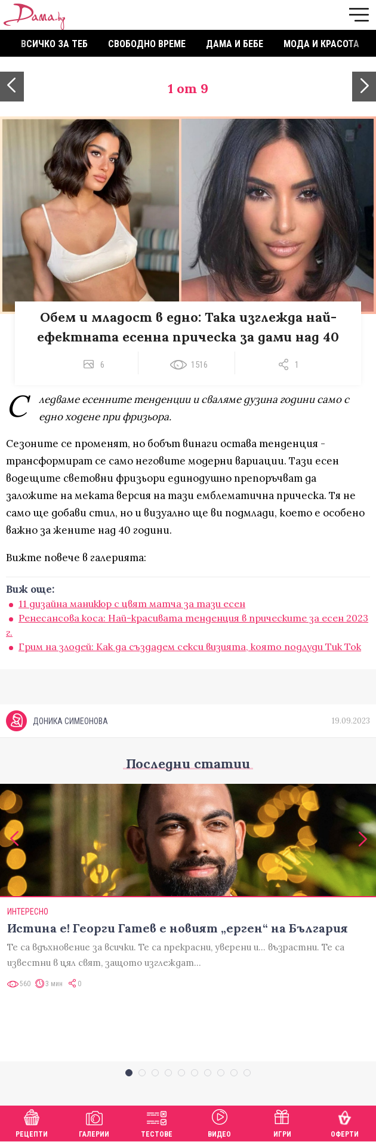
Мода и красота (321, 44)
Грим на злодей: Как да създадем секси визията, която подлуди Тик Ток (190, 646)
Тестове (156, 1122)
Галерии (94, 1122)
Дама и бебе (234, 44)
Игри (282, 1122)
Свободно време (147, 44)
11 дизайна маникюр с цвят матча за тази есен (132, 604)
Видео (219, 1122)
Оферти (345, 1122)
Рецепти (32, 1122)
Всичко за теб (54, 44)
